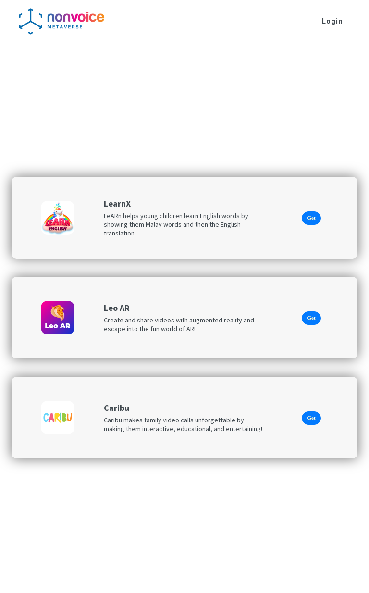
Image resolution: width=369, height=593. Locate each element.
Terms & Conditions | (228, 586)
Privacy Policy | (175, 586)
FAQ (265, 586)
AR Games (42, 53)
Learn (112, 53)
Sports (81, 53)
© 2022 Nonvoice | (125, 586)
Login (332, 21)
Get (311, 218)
